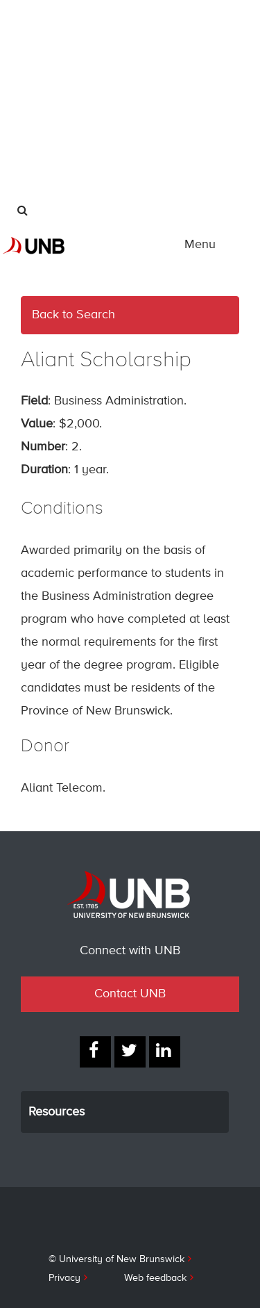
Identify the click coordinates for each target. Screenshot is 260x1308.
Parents (37, 42)
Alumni (36, 69)
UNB (90, 129)
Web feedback (155, 1278)
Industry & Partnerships (72, 97)
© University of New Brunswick (116, 1259)
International (48, 14)
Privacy (64, 1278)
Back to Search (73, 315)
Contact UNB (130, 994)
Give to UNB (48, 153)
